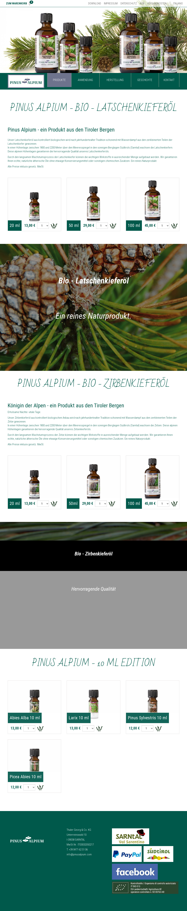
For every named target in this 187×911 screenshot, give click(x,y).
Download (94, 3)
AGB (142, 3)
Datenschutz (129, 3)
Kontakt (169, 80)
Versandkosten (157, 3)
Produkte (59, 80)
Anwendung (85, 80)
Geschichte (144, 80)
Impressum (111, 3)
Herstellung (115, 80)
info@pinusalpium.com (79, 854)
